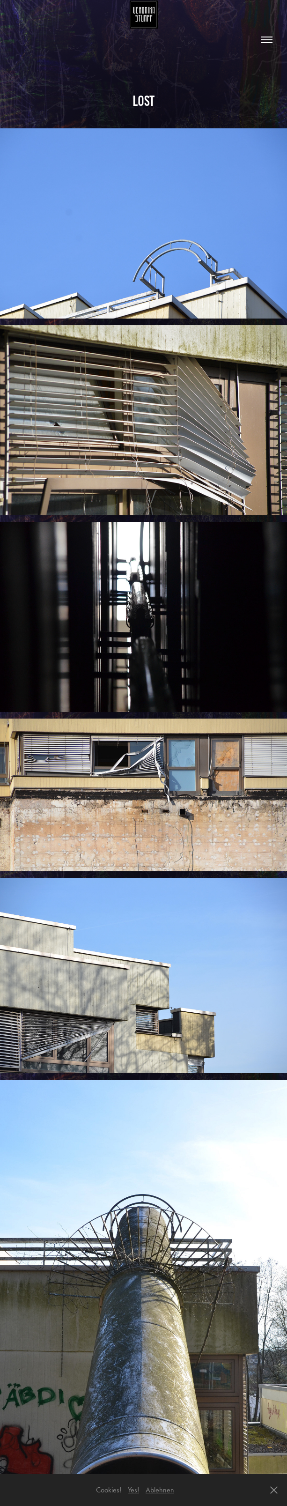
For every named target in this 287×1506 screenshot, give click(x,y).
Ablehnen (160, 1489)
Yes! (133, 1489)
